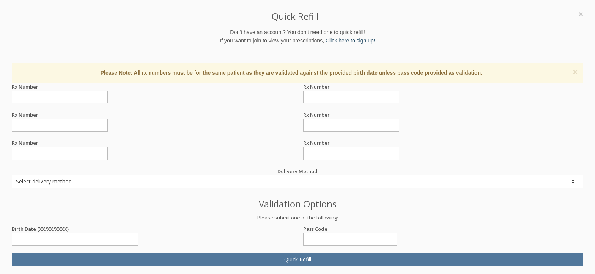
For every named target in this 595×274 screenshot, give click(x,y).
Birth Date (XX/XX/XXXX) (75, 229)
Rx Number (60, 87)
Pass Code (350, 229)
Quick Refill (297, 259)
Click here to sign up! (350, 41)
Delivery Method (297, 178)
